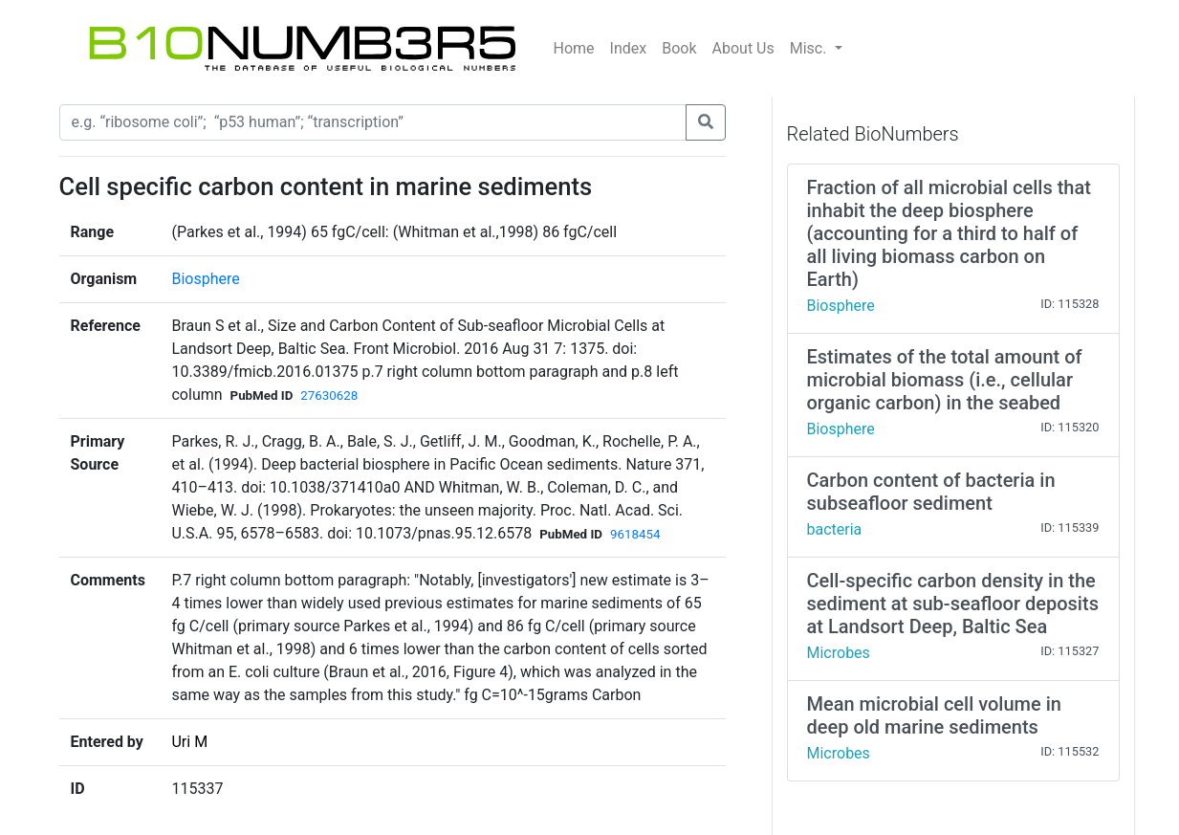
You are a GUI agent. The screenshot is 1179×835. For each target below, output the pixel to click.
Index (628, 48)
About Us (743, 48)
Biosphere (205, 279)
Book (679, 48)
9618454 (635, 534)
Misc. (810, 48)
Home (574, 48)
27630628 (329, 395)
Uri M (189, 742)
